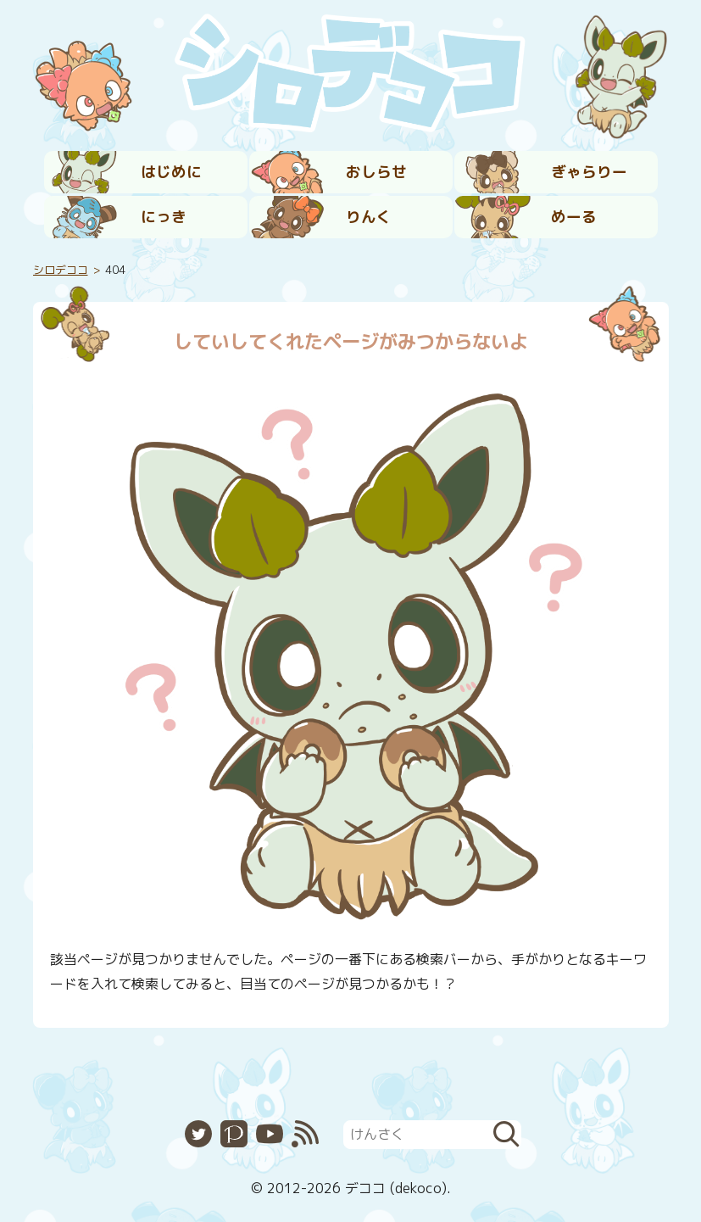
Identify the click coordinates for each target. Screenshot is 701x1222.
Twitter (198, 1133)
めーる (574, 216)
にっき (163, 216)
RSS (305, 1133)
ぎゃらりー (589, 171)
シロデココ (60, 269)
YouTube (269, 1133)
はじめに (171, 171)
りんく (369, 216)
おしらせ (376, 171)
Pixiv (234, 1133)
